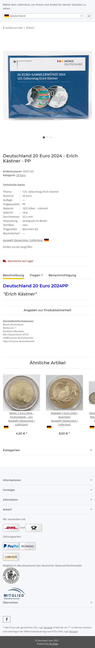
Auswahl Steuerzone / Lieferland (26, 240)
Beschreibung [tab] (13, 275)
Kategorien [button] (11, 450)
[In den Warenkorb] (6, 39)
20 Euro (21, 175)
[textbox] (43, 16)
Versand (48, 627)
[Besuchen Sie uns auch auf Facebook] (6, 619)
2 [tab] (47, 137)
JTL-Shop (53, 643)
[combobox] (43, 15)
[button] (47, 480)
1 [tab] (44, 137)
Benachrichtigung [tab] (62, 275)
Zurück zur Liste (14, 27)
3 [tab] (51, 137)
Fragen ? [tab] (36, 275)
